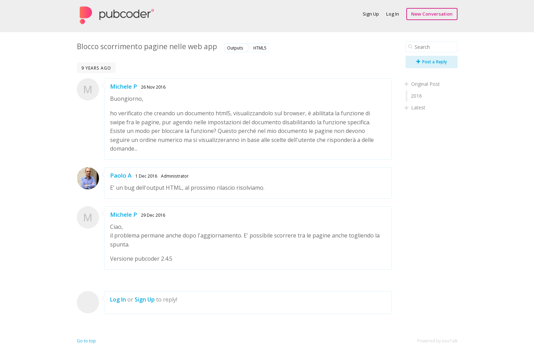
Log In (392, 14)
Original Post (423, 84)
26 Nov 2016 (153, 87)
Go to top (86, 341)
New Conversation (432, 14)
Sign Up (371, 14)
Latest (415, 107)
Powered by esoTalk (437, 341)
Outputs (235, 48)
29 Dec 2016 (153, 215)
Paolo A (121, 175)
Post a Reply (431, 62)
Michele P (123, 86)
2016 (416, 95)
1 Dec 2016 (146, 176)
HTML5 (259, 48)
